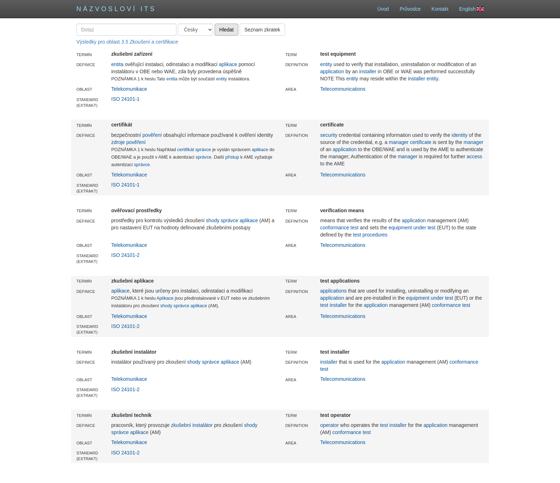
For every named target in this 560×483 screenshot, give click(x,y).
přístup (232, 157)
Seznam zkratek (262, 30)
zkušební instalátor (192, 425)
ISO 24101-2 (125, 255)
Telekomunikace (129, 89)
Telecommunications (343, 89)
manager (399, 142)
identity (460, 135)
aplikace (228, 64)
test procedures (370, 235)
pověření (152, 135)
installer (367, 71)
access (474, 156)
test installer (333, 305)
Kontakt (439, 9)
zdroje (118, 142)
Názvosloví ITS (116, 9)
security (329, 135)
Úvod (383, 9)
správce (203, 149)
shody (212, 220)
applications (333, 291)
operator (329, 425)
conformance (334, 227)
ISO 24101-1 (125, 99)
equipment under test (412, 227)
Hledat (226, 30)
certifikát (185, 149)
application (332, 71)
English (471, 9)
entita (117, 64)
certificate (420, 142)
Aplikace (165, 298)
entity (221, 78)
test (354, 227)
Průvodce (410, 9)
